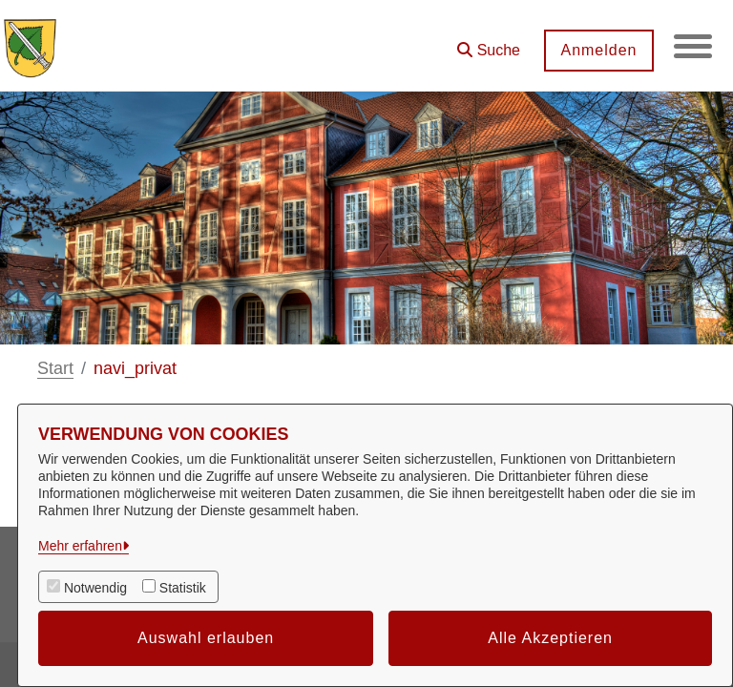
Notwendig (95, 587)
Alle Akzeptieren (550, 638)
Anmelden (598, 50)
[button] (489, 43)
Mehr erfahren (80, 545)
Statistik (182, 587)
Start (55, 368)
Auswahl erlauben (205, 638)
